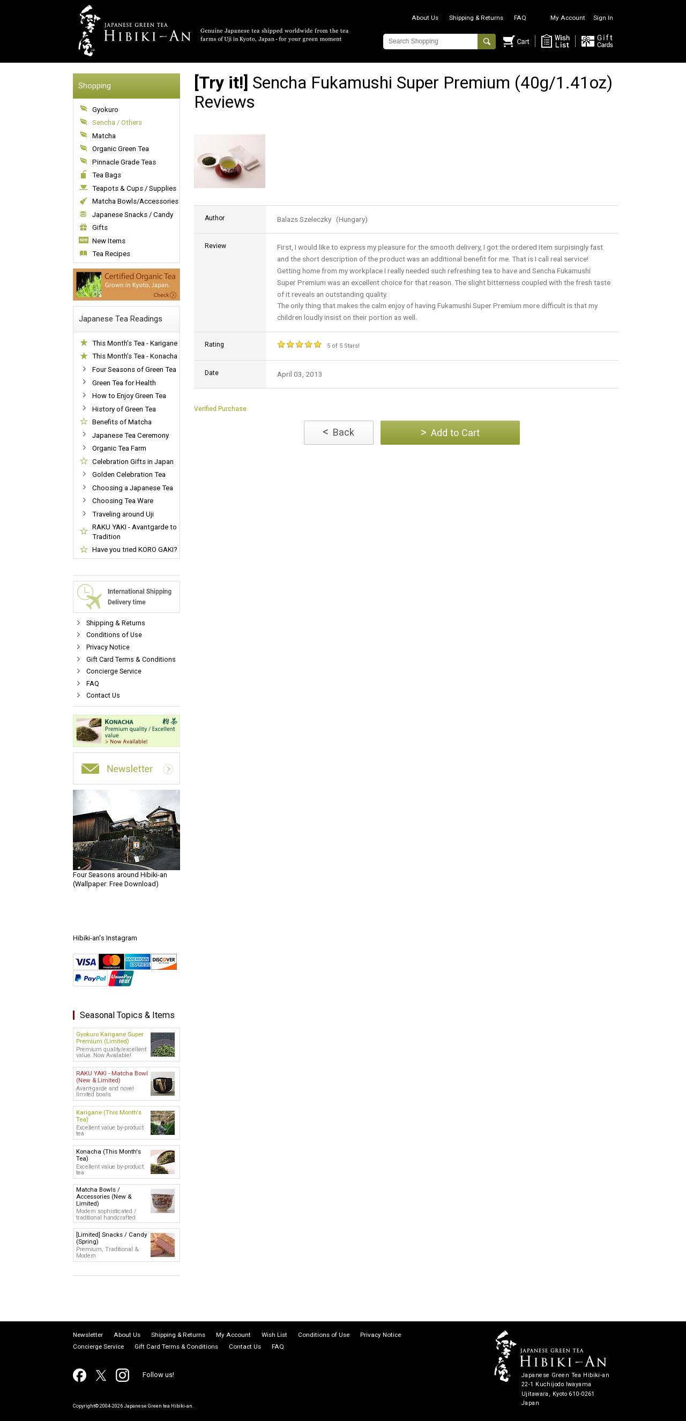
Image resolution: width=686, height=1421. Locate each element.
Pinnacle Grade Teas (124, 162)
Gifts (100, 227)
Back (338, 431)
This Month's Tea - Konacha (134, 356)
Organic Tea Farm (119, 448)
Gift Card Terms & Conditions (131, 659)
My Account (567, 17)
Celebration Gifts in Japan (133, 462)
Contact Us (103, 695)
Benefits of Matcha (122, 422)
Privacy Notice (108, 647)
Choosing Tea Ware (122, 501)
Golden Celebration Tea (129, 474)
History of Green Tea (124, 409)
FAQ (520, 17)
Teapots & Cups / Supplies (134, 188)
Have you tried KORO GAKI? (134, 549)
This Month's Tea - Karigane (134, 343)
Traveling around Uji (123, 514)
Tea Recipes (111, 254)
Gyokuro (105, 110)
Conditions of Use (114, 635)
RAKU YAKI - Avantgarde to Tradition (134, 532)
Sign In (603, 17)
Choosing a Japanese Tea (132, 488)
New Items (108, 241)
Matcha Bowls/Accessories (135, 201)
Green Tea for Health (124, 383)
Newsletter (88, 1335)
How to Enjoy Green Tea (129, 396)
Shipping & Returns (476, 17)
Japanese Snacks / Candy (132, 215)
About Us (425, 17)
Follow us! (158, 1375)
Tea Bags (106, 175)
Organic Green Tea (120, 149)
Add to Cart (450, 432)
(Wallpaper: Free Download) (126, 839)
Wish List (274, 1335)
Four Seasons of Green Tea (134, 369)
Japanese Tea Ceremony (130, 435)
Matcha (104, 136)
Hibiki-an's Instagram (105, 938)
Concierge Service (113, 671)
